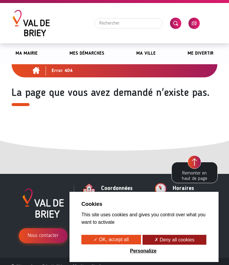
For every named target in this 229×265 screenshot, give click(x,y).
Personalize (143, 250)
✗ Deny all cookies (174, 239)
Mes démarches (86, 53)
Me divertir (200, 53)
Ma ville (146, 53)
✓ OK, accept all (111, 239)
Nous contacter (43, 235)
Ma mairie (27, 53)
